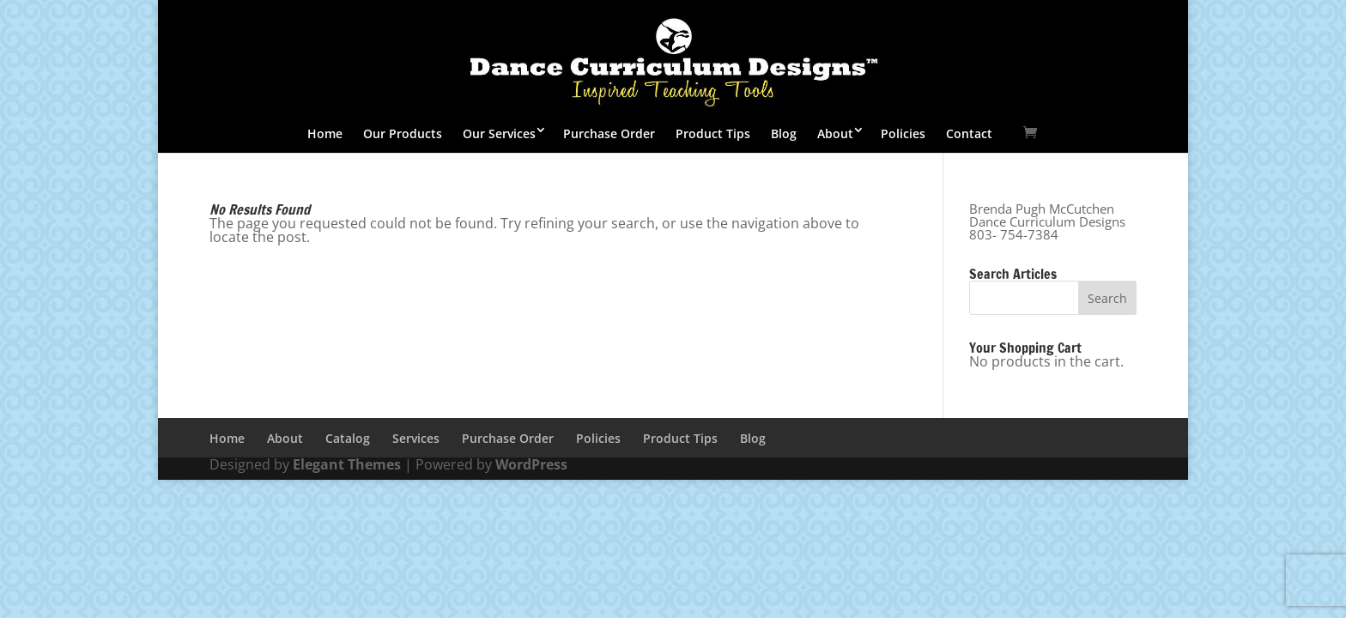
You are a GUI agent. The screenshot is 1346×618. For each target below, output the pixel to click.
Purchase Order (609, 133)
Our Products (402, 133)
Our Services (499, 133)
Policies (903, 133)
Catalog (347, 438)
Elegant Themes (347, 464)
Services (416, 438)
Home (325, 133)
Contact (969, 133)
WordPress (531, 464)
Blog (784, 133)
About (835, 133)
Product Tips (713, 133)
